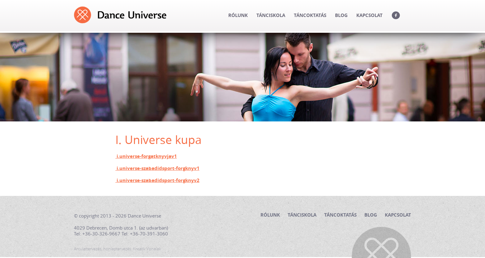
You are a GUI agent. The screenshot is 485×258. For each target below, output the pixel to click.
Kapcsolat (369, 15)
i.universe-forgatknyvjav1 (146, 156)
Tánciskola (270, 15)
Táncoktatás (310, 15)
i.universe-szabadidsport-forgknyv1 (157, 168)
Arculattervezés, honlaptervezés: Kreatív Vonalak (117, 249)
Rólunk (238, 15)
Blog (341, 15)
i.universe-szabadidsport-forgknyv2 (157, 180)
